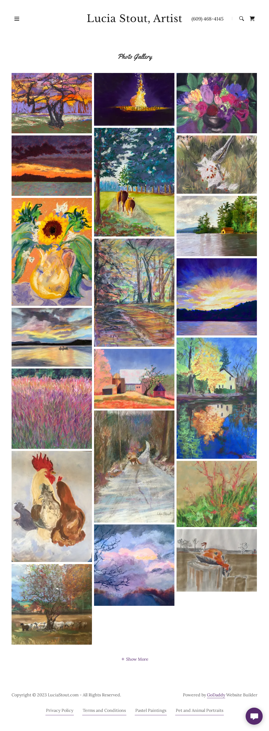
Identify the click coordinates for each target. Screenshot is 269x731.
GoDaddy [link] (216, 694)
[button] (17, 18)
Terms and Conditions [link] (104, 710)
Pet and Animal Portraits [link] (199, 710)
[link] (134, 20)
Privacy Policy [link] (59, 710)
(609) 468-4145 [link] (208, 19)
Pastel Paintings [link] (150, 710)
